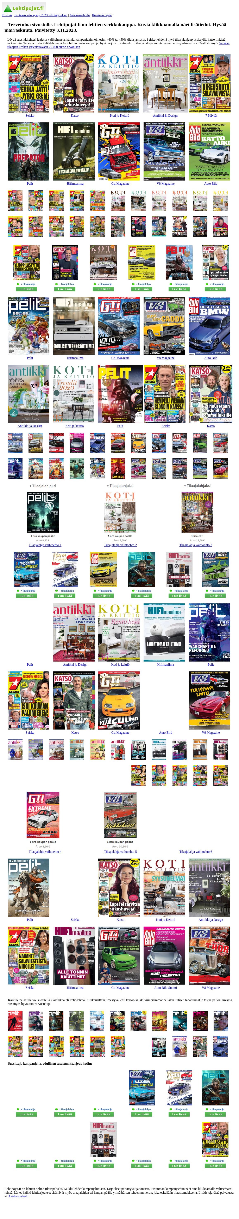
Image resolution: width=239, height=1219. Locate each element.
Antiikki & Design (165, 115)
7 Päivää (211, 115)
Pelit (30, 183)
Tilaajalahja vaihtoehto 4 (45, 851)
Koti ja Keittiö (119, 115)
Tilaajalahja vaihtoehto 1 (45, 545)
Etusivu (7, 15)
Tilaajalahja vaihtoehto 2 (120, 545)
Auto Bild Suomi (165, 987)
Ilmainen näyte (102, 15)
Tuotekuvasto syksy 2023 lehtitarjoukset (41, 15)
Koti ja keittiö (74, 426)
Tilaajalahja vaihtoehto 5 (120, 851)
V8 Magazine (166, 183)
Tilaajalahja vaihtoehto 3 (195, 545)
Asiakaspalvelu (80, 15)
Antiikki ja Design (30, 426)
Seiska (30, 115)
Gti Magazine (120, 183)
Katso (74, 115)
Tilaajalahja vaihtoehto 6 (195, 851)
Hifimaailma (75, 183)
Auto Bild (211, 183)
